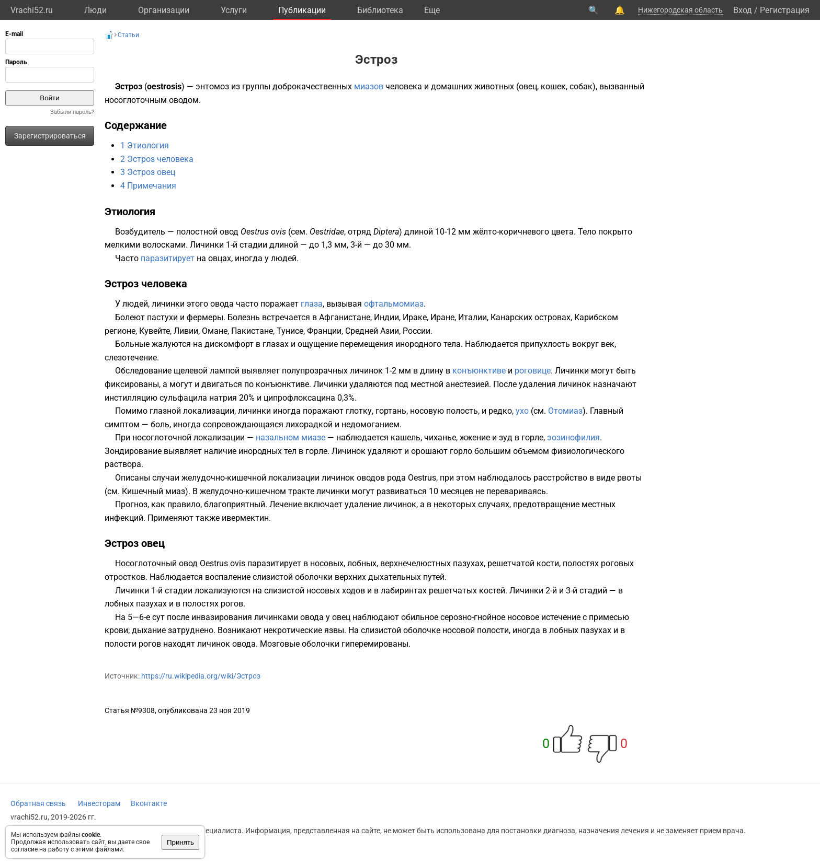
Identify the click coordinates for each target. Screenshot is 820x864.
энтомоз (212, 86)
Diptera (386, 232)
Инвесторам (99, 803)
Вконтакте (149, 803)
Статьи (128, 35)
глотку (359, 411)
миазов (368, 86)
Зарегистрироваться (50, 136)
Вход (742, 10)
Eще (432, 10)
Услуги (234, 10)
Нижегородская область (680, 10)
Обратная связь (38, 803)
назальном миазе (290, 437)
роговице (533, 371)
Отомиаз (565, 411)
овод (229, 232)
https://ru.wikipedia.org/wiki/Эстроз (200, 676)
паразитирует (168, 258)
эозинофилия (573, 437)
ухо (522, 411)
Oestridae (327, 232)
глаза (312, 304)
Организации (163, 10)
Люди (95, 10)
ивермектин (245, 518)
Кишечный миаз (153, 491)
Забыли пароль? (72, 112)
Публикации (302, 10)
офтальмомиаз (394, 304)
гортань (390, 411)
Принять (180, 842)
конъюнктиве (479, 371)
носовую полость (444, 411)
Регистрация (785, 10)
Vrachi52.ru (31, 10)
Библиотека (380, 10)
